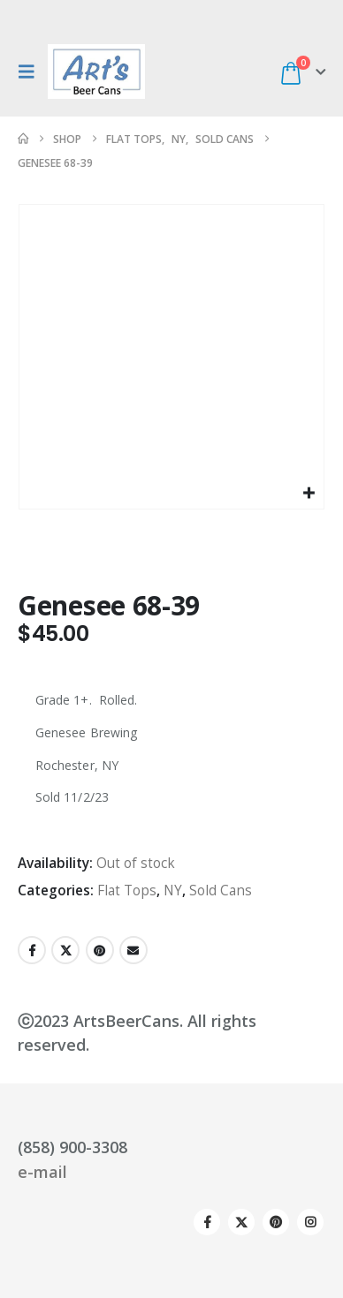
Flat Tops (126, 890)
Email (133, 950)
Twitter (65, 950)
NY (173, 890)
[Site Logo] (96, 71)
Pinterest (100, 950)
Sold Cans (220, 890)
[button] (31, 72)
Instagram (310, 1222)
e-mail (42, 1171)
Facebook (32, 950)
